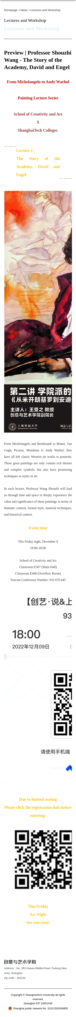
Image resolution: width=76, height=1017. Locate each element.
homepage (10, 10)
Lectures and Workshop (46, 10)
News (24, 10)
